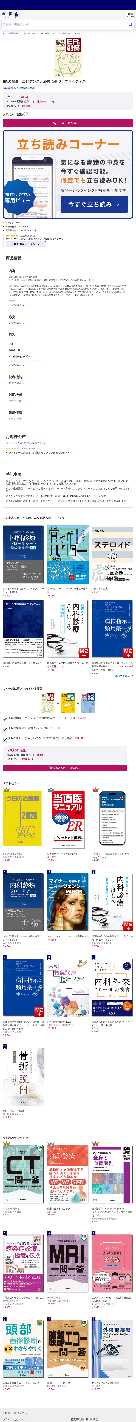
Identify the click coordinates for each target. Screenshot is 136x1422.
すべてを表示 (123, 676)
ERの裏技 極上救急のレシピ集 (28, 728)
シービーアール (29, 33)
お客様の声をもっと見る (23, 244)
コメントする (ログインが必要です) (24, 443)
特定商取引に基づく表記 (84, 1419)
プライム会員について (15, 1419)
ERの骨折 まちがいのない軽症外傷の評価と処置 (41, 738)
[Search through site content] (63, 24)
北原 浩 (6, 87)
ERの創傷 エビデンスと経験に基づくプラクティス (42, 718)
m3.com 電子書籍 (10, 33)
